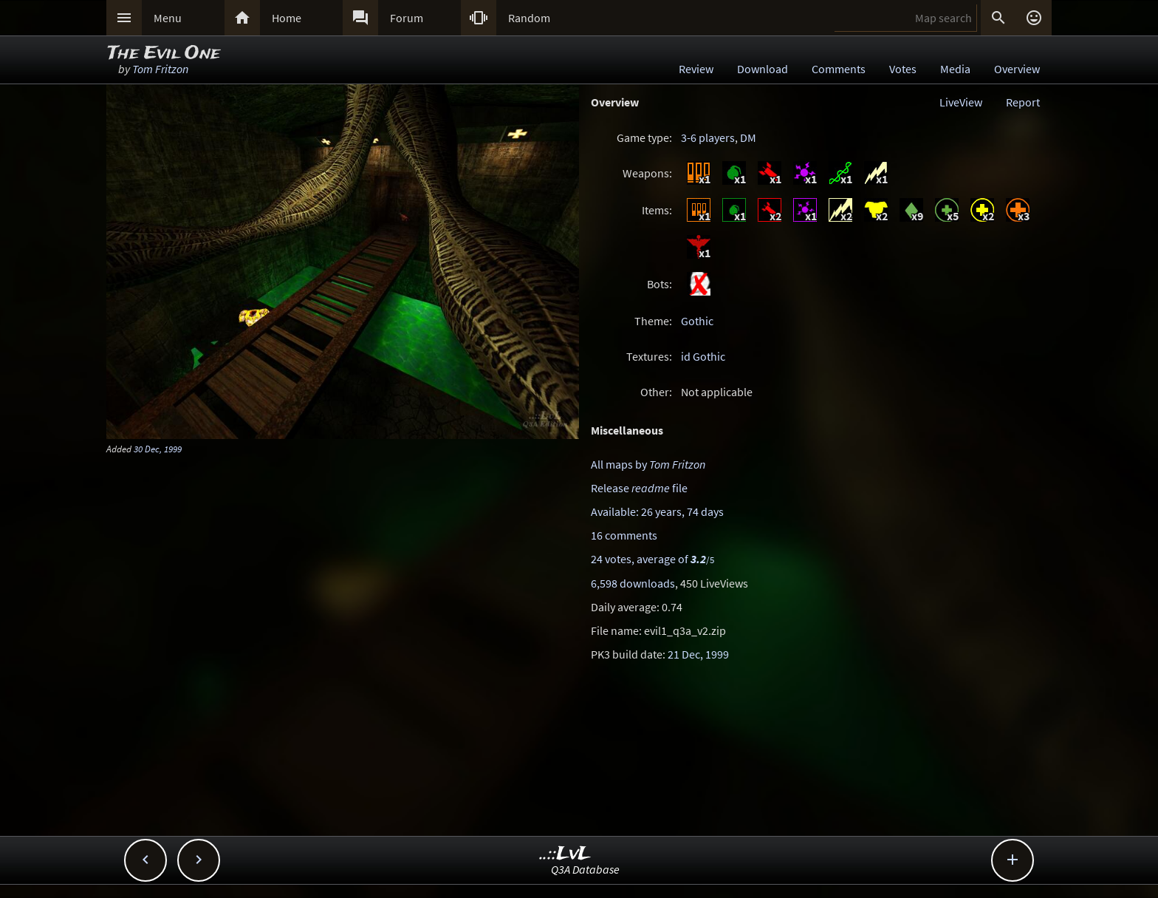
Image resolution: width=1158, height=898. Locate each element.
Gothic (697, 320)
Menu (168, 17)
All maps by (648, 464)
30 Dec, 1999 (158, 449)
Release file (639, 487)
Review (696, 68)
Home (286, 17)
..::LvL (565, 854)
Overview (1017, 68)
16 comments (624, 535)
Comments (839, 68)
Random (529, 17)
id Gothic (703, 356)
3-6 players (708, 137)
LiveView (960, 102)
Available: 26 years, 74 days (657, 511)
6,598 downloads (633, 583)
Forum (406, 17)
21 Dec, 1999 (698, 654)
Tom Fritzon (160, 68)
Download (762, 68)
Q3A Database (585, 869)
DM (748, 137)
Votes (903, 68)
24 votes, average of (652, 558)
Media (955, 68)
